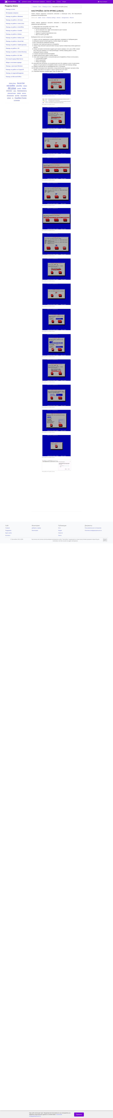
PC (13, 98)
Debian (25, 85)
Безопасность (22, 91)
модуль (24, 93)
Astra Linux (12, 83)
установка (17, 100)
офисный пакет (12, 93)
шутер (17, 95)
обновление (10, 95)
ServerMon (12, 2)
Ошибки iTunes (20, 98)
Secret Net (21, 83)
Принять (79, 1114)
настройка (11, 86)
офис (14, 90)
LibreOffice (19, 85)
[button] (19, 1)
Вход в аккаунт (102, 1)
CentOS (19, 88)
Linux (9, 98)
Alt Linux (12, 88)
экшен (19, 93)
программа (23, 95)
